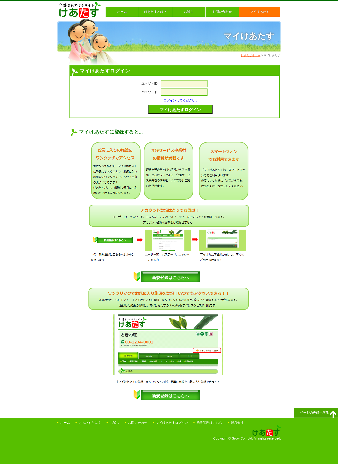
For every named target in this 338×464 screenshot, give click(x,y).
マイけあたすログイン (172, 422)
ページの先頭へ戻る (314, 412)
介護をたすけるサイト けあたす (80, 10)
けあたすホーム (250, 55)
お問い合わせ (222, 11)
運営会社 (237, 422)
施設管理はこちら (209, 422)
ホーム (122, 11)
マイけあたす (259, 11)
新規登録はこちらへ (170, 277)
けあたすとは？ (155, 11)
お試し (189, 11)
